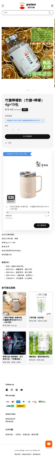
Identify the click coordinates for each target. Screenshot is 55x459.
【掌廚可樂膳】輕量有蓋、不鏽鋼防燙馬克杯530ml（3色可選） (27, 208)
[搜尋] (49, 12)
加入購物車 (27, 136)
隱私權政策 (10, 422)
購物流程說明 (10, 419)
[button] (2, 5)
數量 (6, 126)
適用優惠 (8, 116)
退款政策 (18, 454)
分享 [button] (8, 143)
